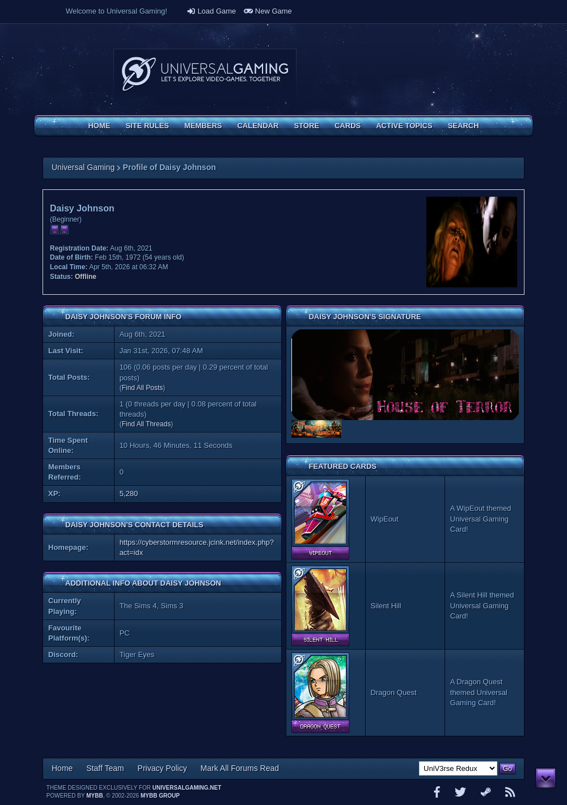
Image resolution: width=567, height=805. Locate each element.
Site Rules (147, 125)
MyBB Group (160, 796)
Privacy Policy (162, 768)
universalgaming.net (187, 788)
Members (203, 125)
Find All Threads (146, 424)
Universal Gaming (83, 167)
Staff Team (105, 768)
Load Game (211, 11)
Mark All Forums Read (240, 768)
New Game (268, 11)
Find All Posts (142, 388)
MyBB (94, 796)
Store (306, 125)
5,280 (129, 493)
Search (463, 125)
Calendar (257, 125)
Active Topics (404, 125)
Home (99, 125)
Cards (348, 125)
